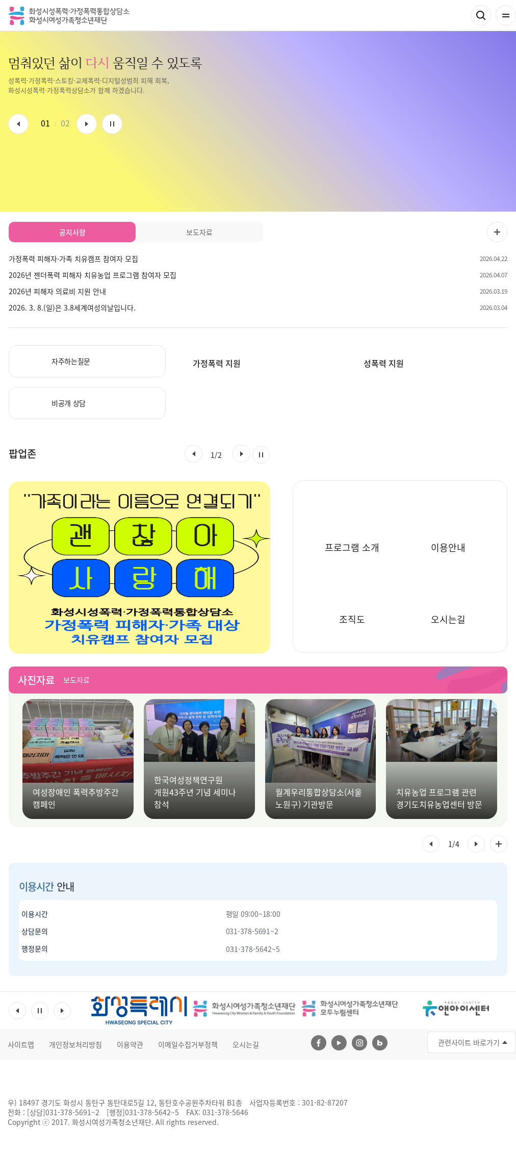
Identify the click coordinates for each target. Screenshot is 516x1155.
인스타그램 (359, 1042)
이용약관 (130, 1044)
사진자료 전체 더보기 (498, 844)
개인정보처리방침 (75, 1044)
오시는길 (246, 1044)
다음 (86, 124)
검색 (481, 15)
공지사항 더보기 (497, 232)
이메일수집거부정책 (188, 1044)
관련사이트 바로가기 (469, 1042)
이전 (18, 124)
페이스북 (318, 1042)
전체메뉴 (506, 15)
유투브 (339, 1042)
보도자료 (76, 680)
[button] (193, 454)
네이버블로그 (380, 1042)
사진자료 (36, 680)
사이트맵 (21, 1044)
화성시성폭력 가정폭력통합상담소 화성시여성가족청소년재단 (69, 15)
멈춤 (112, 124)
